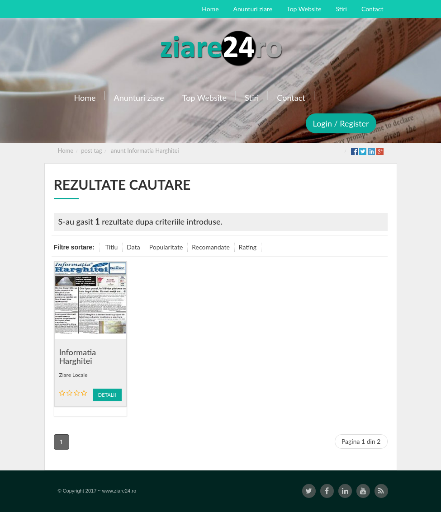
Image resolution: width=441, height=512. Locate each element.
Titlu (111, 247)
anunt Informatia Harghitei (145, 150)
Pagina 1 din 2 (361, 441)
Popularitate (166, 247)
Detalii (107, 395)
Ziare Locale (73, 374)
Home (66, 150)
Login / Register (341, 123)
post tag (91, 150)
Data (133, 247)
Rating (247, 247)
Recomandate (211, 247)
